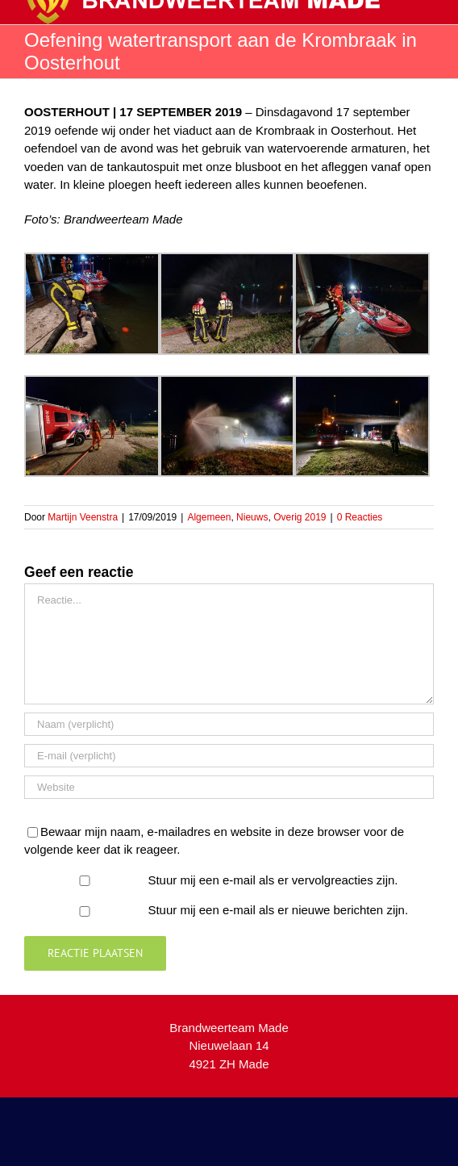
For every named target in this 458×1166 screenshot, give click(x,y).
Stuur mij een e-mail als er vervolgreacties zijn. (273, 880)
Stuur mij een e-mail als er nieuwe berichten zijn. (278, 910)
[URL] (229, 787)
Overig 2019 (299, 517)
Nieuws (252, 517)
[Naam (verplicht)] (229, 724)
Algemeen (209, 517)
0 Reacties (360, 517)
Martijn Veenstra (83, 517)
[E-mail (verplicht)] (229, 755)
